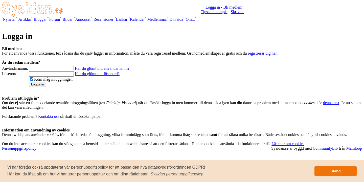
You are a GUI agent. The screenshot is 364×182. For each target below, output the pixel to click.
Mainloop (354, 148)
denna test (331, 103)
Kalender (137, 19)
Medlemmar (157, 19)
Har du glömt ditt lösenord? (97, 74)
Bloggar (40, 19)
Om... (190, 19)
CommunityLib (325, 148)
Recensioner (103, 19)
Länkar (121, 19)
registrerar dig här (262, 53)
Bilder (67, 19)
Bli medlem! (233, 7)
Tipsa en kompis (214, 12)
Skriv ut (237, 12)
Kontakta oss (48, 116)
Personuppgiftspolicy (19, 148)
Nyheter (9, 19)
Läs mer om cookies (287, 144)
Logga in (213, 7)
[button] (177, 174)
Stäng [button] (336, 171)
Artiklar (24, 19)
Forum (54, 19)
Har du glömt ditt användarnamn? (102, 68)
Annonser (83, 19)
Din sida (176, 19)
